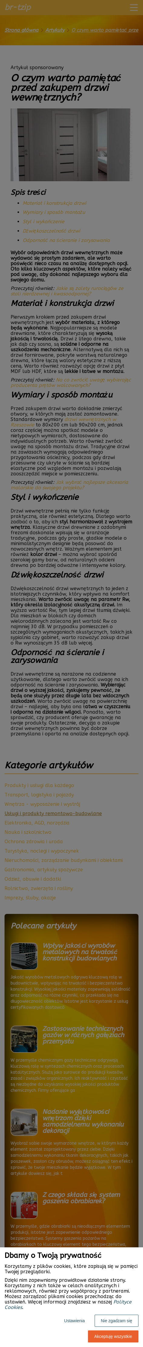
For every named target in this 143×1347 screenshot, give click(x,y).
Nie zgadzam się (116, 1320)
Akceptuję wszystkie (113, 1336)
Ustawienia (74, 1320)
